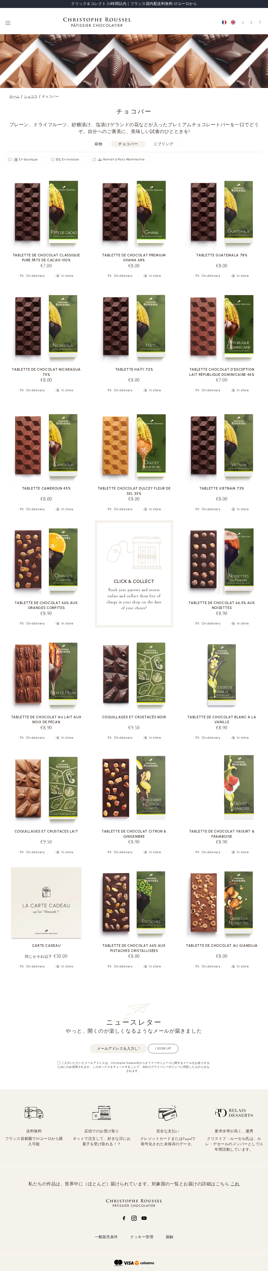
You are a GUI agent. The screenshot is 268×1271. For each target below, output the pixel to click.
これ (235, 1184)
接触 (169, 1237)
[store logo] (97, 22)
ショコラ (30, 97)
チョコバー (128, 144)
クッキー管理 (141, 1237)
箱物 (99, 144)
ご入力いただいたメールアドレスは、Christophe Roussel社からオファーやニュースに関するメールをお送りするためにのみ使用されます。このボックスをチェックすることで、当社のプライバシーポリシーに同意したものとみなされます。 (133, 1067)
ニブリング (163, 144)
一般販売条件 (106, 1237)
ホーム (14, 97)
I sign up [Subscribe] (163, 1048)
